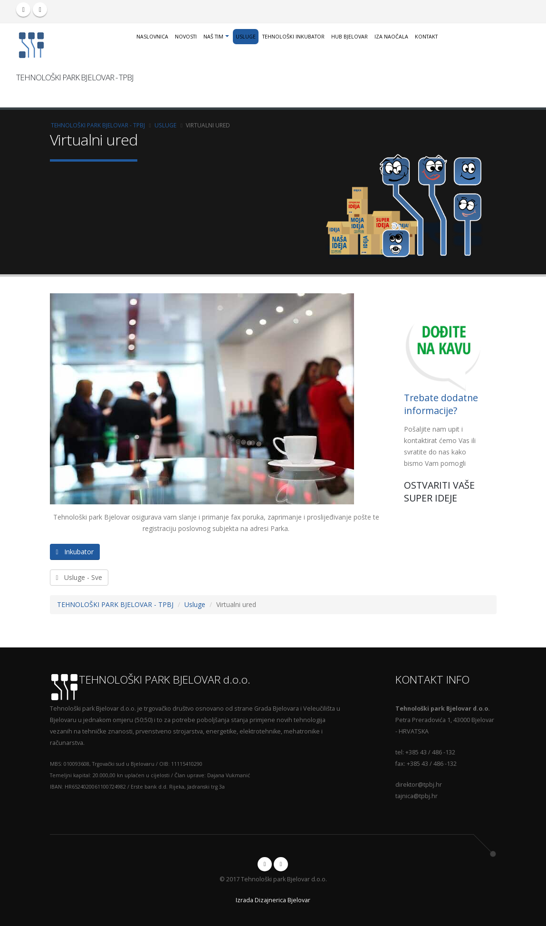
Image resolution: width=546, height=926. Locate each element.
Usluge (246, 36)
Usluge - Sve (79, 576)
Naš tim (213, 36)
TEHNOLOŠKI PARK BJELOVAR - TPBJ (98, 124)
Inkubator (75, 550)
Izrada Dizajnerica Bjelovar (273, 899)
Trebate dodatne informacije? (441, 403)
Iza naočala (391, 36)
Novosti (186, 36)
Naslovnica (152, 36)
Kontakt (426, 36)
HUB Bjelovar (349, 36)
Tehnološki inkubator (293, 36)
